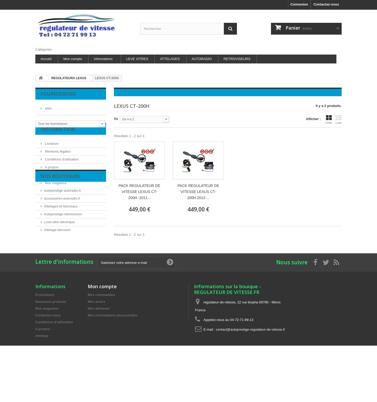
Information (58, 139)
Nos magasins (55, 191)
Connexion (299, 4)
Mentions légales (57, 160)
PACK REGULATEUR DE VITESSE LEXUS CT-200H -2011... (139, 192)
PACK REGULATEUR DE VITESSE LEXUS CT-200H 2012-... (198, 192)
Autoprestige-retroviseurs (63, 246)
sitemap (41, 369)
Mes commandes (101, 328)
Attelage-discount (57, 261)
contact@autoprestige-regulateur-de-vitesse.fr (250, 363)
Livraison (51, 152)
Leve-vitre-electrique (59, 253)
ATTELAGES (170, 59)
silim (48, 106)
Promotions (44, 328)
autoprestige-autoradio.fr (62, 222)
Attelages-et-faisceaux (61, 238)
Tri (116, 119)
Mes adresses (99, 342)
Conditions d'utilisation (61, 168)
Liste (338, 119)
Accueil (46, 59)
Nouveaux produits (50, 335)
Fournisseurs (58, 94)
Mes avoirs (96, 335)
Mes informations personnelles (113, 348)
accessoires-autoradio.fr (62, 230)
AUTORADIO (202, 59)
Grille (328, 119)
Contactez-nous (326, 4)
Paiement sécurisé (58, 183)
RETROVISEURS (237, 59)
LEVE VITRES (137, 59)
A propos (51, 176)
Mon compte (72, 59)
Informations (103, 59)
